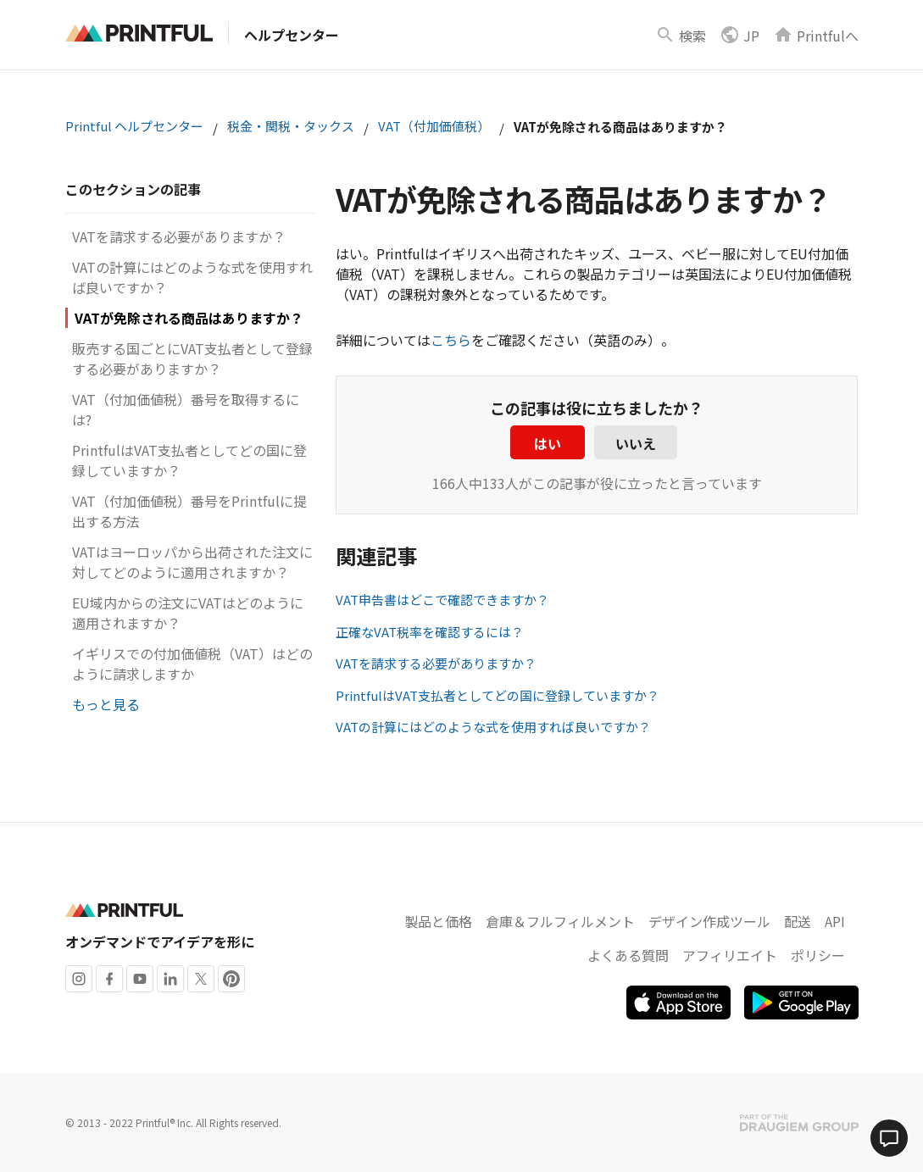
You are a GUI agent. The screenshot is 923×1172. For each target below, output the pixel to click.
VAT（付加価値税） (434, 126)
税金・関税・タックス (290, 126)
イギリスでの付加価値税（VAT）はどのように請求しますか (192, 663)
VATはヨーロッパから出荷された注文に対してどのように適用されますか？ (192, 562)
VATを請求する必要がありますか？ (179, 236)
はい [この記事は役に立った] (547, 443)
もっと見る (106, 704)
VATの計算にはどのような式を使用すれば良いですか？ (493, 727)
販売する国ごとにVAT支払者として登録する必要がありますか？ (192, 358)
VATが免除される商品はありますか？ (189, 318)
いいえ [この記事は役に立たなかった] (635, 443)
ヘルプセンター (291, 35)
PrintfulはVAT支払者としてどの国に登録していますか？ (497, 695)
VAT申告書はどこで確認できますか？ (442, 599)
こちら (451, 340)
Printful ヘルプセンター (134, 126)
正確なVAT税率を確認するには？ (430, 632)
